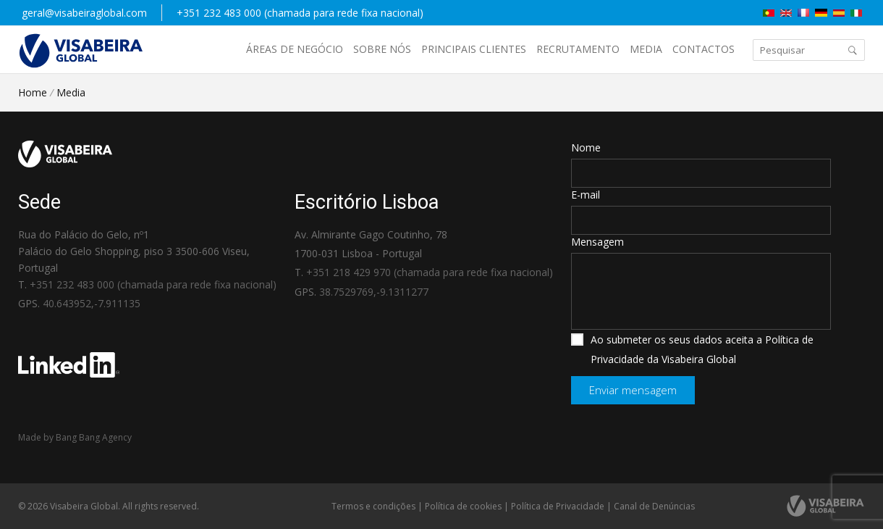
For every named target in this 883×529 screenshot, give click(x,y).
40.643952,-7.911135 (91, 303)
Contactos (703, 49)
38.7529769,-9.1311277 (373, 292)
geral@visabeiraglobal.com (84, 13)
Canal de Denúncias (654, 506)
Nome (586, 147)
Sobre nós (382, 49)
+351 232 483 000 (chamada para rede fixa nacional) (300, 13)
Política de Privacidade (557, 506)
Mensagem (597, 242)
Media (646, 49)
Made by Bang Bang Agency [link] (75, 437)
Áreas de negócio (294, 49)
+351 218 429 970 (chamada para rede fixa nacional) (429, 272)
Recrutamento (578, 49)
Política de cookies (463, 506)
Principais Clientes (473, 49)
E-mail (585, 194)
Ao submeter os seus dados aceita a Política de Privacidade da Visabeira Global (692, 349)
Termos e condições (373, 506)
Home (32, 92)
